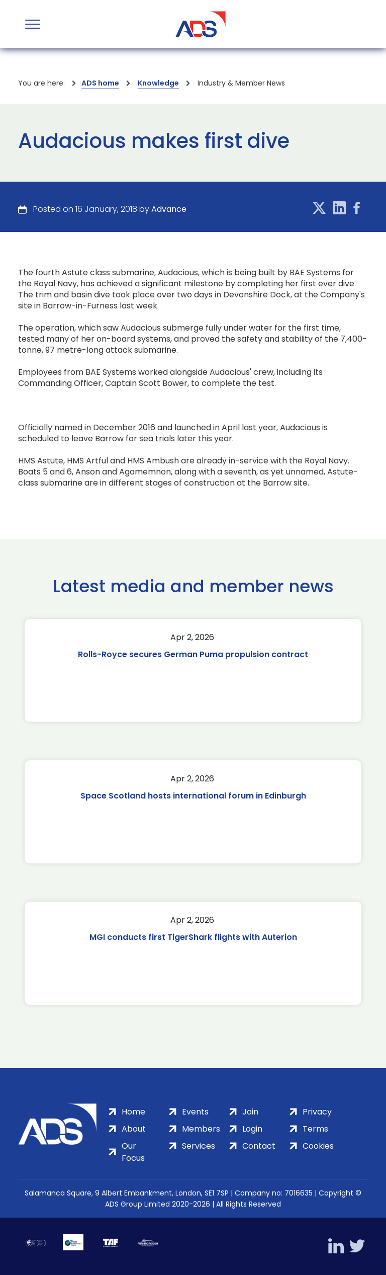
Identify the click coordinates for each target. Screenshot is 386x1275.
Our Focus (133, 1152)
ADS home (100, 83)
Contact (258, 1146)
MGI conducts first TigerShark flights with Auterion (193, 937)
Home (133, 1112)
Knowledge (158, 83)
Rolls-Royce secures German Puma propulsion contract (193, 654)
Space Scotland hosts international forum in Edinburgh (193, 796)
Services (198, 1146)
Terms (315, 1129)
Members (201, 1129)
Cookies (318, 1146)
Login (252, 1129)
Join (250, 1112)
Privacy (317, 1112)
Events (195, 1112)
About (134, 1129)
